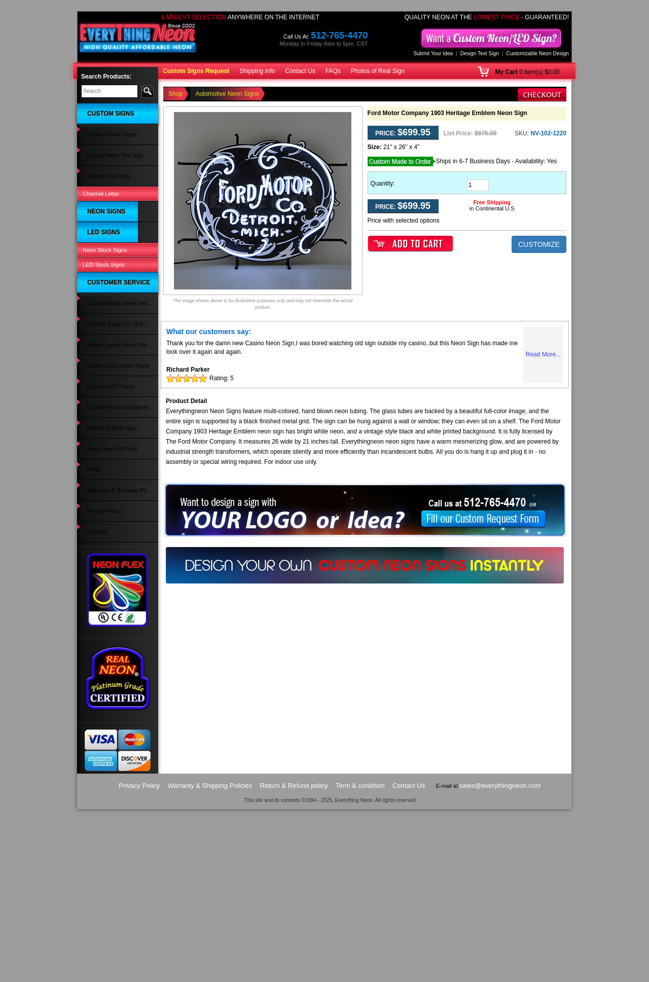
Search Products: (106, 76)
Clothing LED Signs (106, 473)
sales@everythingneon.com (500, 958)
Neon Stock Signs (105, 553)
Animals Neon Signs (107, 301)
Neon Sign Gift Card (107, 670)
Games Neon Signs (106, 231)
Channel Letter (101, 153)
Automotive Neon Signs (111, 191)
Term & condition (360, 958)
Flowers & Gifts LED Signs (115, 406)
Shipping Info (257, 71)
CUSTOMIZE (539, 244)
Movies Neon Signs (106, 261)
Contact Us (300, 71)
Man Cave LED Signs (108, 376)
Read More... (543, 354)
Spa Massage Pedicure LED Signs (117, 488)
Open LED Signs (103, 541)
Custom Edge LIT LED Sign (116, 602)
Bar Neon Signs (101, 201)
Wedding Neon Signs (108, 349)
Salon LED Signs (103, 386)
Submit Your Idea (433, 53)
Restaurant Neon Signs (111, 211)
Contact (91, 710)
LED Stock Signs (104, 564)
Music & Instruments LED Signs (113, 439)
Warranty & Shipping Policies (118, 690)
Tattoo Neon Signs (105, 251)
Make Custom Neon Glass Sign (114, 616)
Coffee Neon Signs (105, 241)
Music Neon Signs (104, 291)
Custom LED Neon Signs (113, 630)
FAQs (333, 71)
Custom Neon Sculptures (113, 650)
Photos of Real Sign (378, 71)
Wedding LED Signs (107, 454)
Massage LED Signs (107, 416)
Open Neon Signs (104, 181)
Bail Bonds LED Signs (109, 511)
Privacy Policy (99, 700)
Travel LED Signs (103, 501)
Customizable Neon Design (538, 53)
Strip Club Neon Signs (109, 271)
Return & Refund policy (294, 958)
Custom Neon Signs (107, 122)
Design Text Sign (479, 53)
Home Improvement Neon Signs (114, 335)
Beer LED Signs (102, 522)
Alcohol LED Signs (105, 395)
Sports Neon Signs (105, 321)
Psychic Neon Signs (107, 221)
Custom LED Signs (105, 531)
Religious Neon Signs (108, 281)
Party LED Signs (102, 463)
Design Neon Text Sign (110, 132)
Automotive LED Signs (110, 426)
